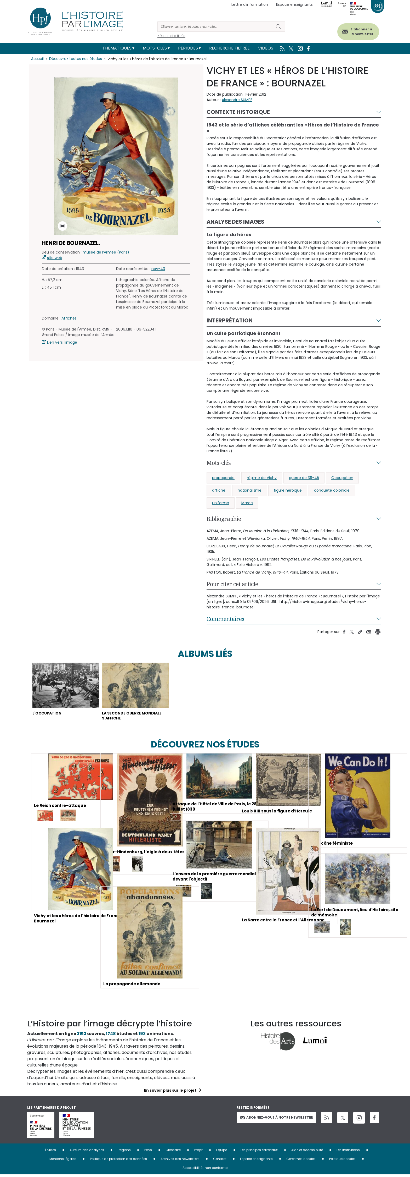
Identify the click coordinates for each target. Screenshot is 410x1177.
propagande (223, 477)
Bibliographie (224, 518)
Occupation (342, 477)
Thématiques (117, 48)
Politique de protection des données (118, 1161)
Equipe (221, 1152)
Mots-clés (155, 48)
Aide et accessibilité (307, 1152)
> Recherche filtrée (171, 36)
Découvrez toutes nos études (77, 59)
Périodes (188, 48)
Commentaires (225, 619)
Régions (124, 1152)
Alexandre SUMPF (237, 99)
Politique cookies (342, 1161)
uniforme (220, 502)
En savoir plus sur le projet (170, 1092)
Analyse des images (235, 222)
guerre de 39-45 (304, 477)
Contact (219, 1161)
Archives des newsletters (180, 1161)
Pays (148, 1152)
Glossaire (173, 1152)
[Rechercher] (214, 26)
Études (50, 1152)
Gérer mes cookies (301, 1161)
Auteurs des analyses (87, 1152)
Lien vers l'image (62, 342)
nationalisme (249, 490)
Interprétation (230, 320)
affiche (218, 490)
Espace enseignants (294, 4)
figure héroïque (288, 490)
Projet (198, 1152)
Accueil (37, 59)
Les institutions (348, 1152)
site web (54, 257)
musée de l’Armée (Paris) (106, 252)
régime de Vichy (262, 477)
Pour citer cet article (232, 584)
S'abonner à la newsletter (357, 30)
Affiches (69, 318)
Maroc (247, 502)
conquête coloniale (332, 490)
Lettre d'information (249, 4)
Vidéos (265, 48)
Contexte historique (238, 112)
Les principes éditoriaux (259, 1152)
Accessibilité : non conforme (205, 1170)
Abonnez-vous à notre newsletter (276, 1120)
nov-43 (158, 268)
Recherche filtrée (229, 48)
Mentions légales (62, 1161)
